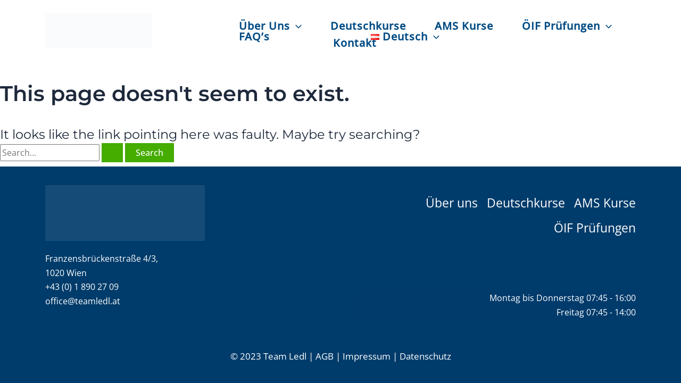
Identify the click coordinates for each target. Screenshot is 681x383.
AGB (324, 356)
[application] (296, 26)
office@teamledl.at (82, 301)
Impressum (367, 356)
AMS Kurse (464, 25)
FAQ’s (254, 36)
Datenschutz (425, 356)
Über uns (452, 202)
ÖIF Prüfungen (567, 25)
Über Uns (270, 25)
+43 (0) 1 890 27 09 (82, 287)
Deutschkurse (368, 25)
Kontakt (355, 42)
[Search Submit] (112, 152)
